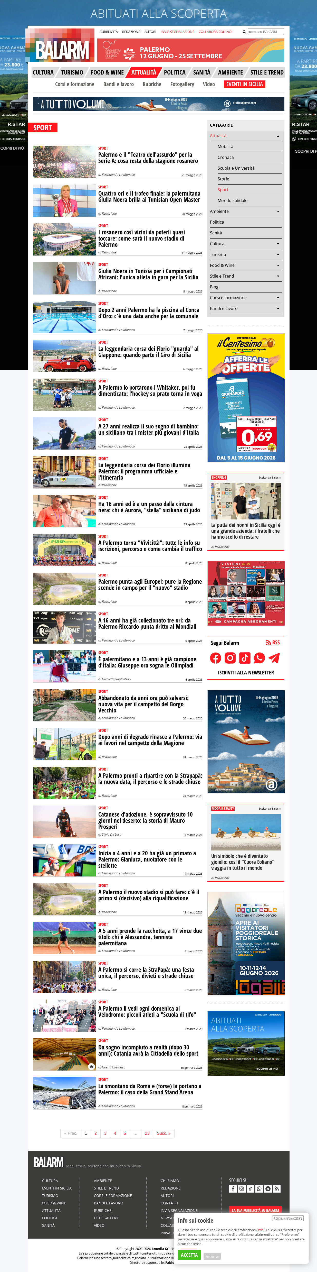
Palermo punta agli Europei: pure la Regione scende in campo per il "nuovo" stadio (150, 585)
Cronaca (226, 157)
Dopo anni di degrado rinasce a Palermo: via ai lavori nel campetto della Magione (150, 740)
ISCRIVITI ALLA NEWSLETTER (246, 672)
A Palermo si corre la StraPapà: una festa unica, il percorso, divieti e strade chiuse (146, 973)
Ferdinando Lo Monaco (118, 174)
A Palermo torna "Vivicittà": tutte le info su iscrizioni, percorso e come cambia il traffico (150, 546)
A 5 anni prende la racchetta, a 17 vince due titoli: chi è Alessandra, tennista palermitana (150, 937)
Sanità (216, 233)
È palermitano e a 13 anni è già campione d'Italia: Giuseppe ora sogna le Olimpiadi (147, 662)
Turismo (218, 254)
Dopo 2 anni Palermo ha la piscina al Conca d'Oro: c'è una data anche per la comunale (148, 313)
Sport (223, 190)
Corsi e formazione (74, 84)
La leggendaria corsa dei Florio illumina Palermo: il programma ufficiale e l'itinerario (144, 471)
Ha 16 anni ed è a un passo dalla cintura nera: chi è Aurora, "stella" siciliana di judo (149, 507)
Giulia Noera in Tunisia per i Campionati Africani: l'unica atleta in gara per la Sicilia (148, 274)
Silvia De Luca (111, 834)
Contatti (169, 1203)
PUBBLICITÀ (109, 31)
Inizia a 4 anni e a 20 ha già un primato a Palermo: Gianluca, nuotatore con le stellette (147, 859)
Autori (167, 1195)
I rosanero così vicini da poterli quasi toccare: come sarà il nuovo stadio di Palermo (141, 238)
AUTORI (150, 31)
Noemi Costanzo (113, 1067)
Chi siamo (170, 1180)
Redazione (109, 213)
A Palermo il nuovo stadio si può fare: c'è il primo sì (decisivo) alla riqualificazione (148, 895)
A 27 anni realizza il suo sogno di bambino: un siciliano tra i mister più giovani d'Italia (148, 429)
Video (209, 84)
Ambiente (219, 211)
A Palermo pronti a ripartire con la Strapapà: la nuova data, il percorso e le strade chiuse (150, 779)
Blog (214, 287)
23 (147, 1133)
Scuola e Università (236, 168)
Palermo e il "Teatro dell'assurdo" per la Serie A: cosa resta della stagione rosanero (148, 158)
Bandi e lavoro (118, 84)
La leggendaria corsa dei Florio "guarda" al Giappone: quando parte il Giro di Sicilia (148, 352)
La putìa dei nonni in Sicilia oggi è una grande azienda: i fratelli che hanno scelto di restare (246, 530)
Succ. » (163, 1133)
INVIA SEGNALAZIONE (177, 31)
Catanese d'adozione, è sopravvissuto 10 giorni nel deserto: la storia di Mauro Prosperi (145, 820)
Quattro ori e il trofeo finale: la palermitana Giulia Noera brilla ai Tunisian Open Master (149, 196)
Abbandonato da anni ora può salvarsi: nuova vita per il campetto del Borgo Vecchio (143, 704)
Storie (223, 179)
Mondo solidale (232, 200)
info (260, 1230)
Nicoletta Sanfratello (116, 679)
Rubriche (152, 84)
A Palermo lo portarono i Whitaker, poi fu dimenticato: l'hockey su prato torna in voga (150, 390)
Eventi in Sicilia (57, 1188)
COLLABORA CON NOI (216, 31)
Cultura (217, 243)
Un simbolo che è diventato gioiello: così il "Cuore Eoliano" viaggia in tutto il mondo (242, 861)
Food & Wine (222, 265)
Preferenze (212, 1256)
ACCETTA (189, 1254)
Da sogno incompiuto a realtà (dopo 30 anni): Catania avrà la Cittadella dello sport (148, 1050)
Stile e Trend (222, 276)
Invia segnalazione (179, 1210)
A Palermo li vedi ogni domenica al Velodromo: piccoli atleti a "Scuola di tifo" (147, 1011)
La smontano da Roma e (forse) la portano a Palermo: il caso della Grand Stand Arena (149, 1089)
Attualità (218, 136)
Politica (217, 222)
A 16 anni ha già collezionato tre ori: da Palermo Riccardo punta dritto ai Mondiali (147, 623)
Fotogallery (182, 84)
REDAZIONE (131, 31)
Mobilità (225, 146)
